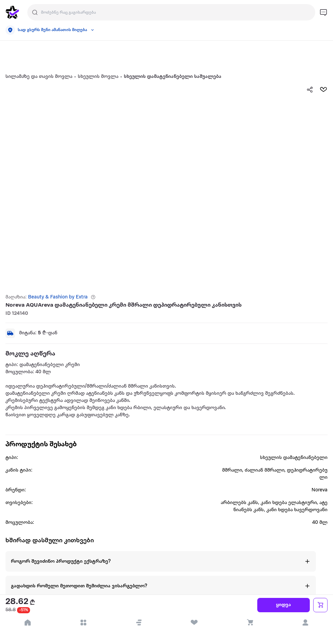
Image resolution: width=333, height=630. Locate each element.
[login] (305, 622)
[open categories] (83, 622)
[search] (34, 12)
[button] (139, 622)
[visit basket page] (250, 622)
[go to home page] (12, 12)
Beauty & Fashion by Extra (58, 297)
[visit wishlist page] (194, 622)
